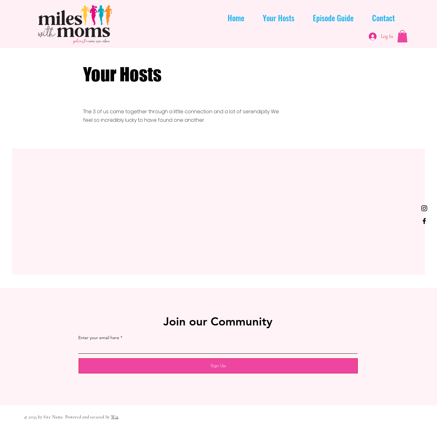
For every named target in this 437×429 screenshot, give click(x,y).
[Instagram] (424, 208)
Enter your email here (98, 337)
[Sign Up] (218, 365)
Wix (115, 417)
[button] (402, 36)
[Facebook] (424, 221)
